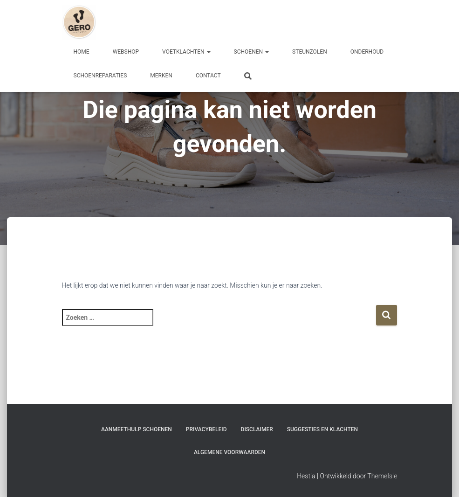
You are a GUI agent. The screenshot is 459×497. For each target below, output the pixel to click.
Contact (208, 75)
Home (81, 51)
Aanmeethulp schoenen (136, 429)
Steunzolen (309, 51)
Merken (161, 75)
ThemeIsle (382, 476)
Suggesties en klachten (322, 429)
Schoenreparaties (100, 75)
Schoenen (251, 51)
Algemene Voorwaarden (229, 452)
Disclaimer (257, 429)
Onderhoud (367, 51)
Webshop (126, 51)
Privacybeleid (206, 429)
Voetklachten (186, 51)
